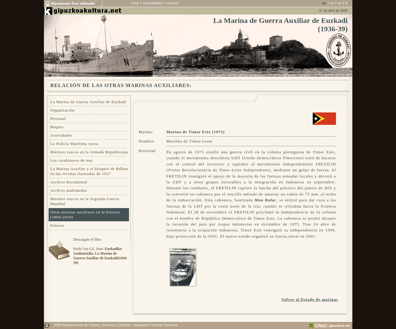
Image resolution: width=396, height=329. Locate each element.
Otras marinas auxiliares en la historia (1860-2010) (85, 214)
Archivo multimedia (68, 190)
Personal (58, 118)
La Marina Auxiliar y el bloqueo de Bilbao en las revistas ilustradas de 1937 (89, 171)
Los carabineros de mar (71, 160)
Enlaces (57, 225)
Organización (62, 110)
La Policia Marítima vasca (74, 143)
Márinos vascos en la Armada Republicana (89, 152)
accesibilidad (152, 3)
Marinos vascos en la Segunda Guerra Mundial (84, 201)
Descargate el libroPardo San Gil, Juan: (100, 251)
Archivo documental (69, 182)
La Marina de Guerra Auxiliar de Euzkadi (88, 101)
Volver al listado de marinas (309, 299)
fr (347, 3)
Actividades (61, 135)
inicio (135, 3)
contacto (172, 3)
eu (332, 3)
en (340, 3)
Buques (57, 127)
